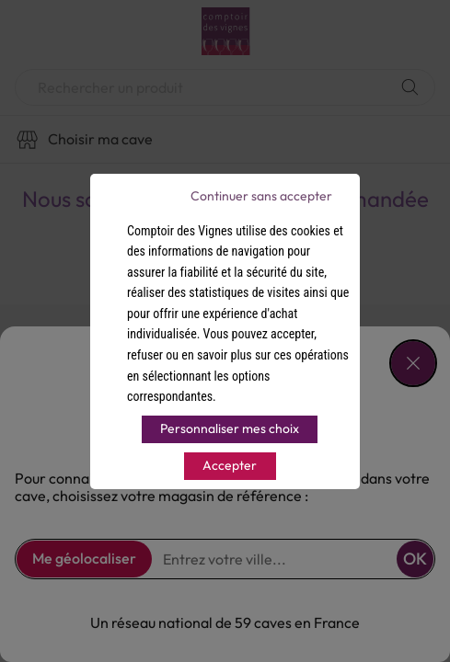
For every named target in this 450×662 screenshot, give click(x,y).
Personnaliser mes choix (229, 428)
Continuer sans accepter (261, 196)
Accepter (229, 465)
